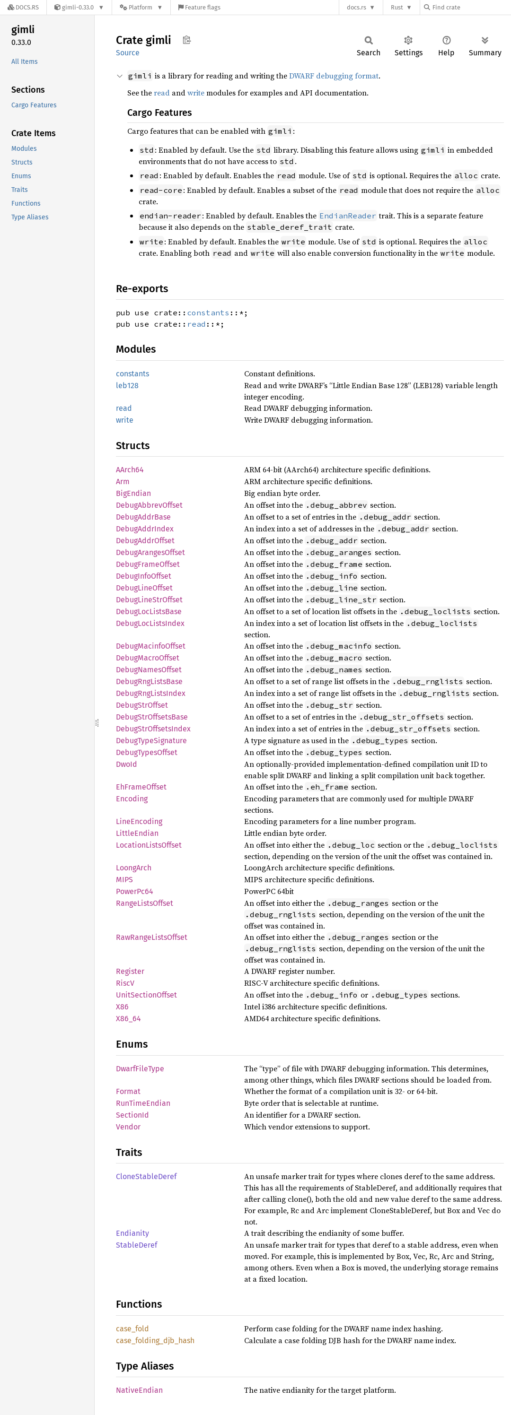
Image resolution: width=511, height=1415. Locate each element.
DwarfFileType (140, 1068)
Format (128, 1091)
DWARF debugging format (334, 75)
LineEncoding (139, 821)
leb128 (127, 385)
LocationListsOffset (149, 845)
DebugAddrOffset (145, 540)
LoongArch (133, 867)
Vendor (128, 1126)
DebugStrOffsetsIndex (153, 728)
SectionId (132, 1115)
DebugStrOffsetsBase (152, 716)
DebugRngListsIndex (150, 693)
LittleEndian (137, 833)
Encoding (132, 798)
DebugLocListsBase (149, 611)
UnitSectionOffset (146, 994)
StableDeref (136, 1245)
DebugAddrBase (143, 516)
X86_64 (128, 1018)
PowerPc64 (134, 891)
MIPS (124, 879)
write (195, 92)
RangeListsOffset (144, 903)
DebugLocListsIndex (150, 623)
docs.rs (356, 7)
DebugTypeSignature (151, 740)
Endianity (132, 1233)
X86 (122, 1006)
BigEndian (133, 493)
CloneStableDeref (146, 1176)
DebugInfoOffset (143, 576)
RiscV (125, 983)
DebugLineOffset (144, 587)
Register (130, 971)
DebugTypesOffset (146, 752)
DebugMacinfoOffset (150, 646)
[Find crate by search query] (471, 7)
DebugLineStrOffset (149, 599)
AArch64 (130, 469)
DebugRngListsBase (149, 681)
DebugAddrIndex (145, 528)
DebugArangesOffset (150, 552)
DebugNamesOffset (149, 669)
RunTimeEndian (143, 1103)
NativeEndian (139, 1390)
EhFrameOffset (141, 786)
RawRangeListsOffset (151, 937)
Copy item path (186, 40)
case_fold (132, 1328)
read (162, 92)
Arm (123, 481)
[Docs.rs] (23, 7)
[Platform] (141, 7)
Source (128, 52)
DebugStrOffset (142, 705)
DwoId (126, 764)
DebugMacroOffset (147, 657)
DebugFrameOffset (148, 564)
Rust (397, 7)
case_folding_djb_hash (155, 1340)
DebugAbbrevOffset (149, 505)
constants (208, 312)
